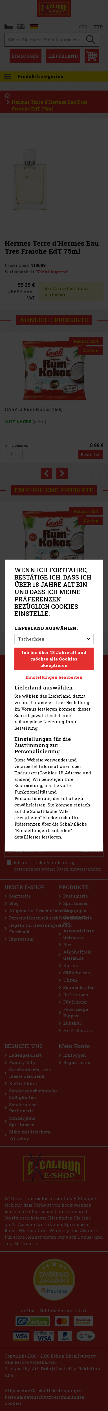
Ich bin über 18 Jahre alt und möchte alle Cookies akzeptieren (54, 659)
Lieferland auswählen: (46, 628)
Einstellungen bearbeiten (54, 677)
